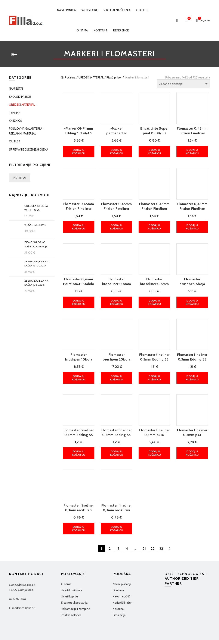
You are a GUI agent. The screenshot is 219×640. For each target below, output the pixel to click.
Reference (121, 30)
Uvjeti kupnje (69, 582)
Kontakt (101, 30)
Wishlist (189, 18)
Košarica (118, 594)
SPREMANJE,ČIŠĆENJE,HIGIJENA (28, 149)
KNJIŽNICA (15, 121)
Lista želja (119, 601)
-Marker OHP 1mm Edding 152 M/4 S (77, 131)
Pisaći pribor (114, 77)
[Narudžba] (183, 84)
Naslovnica (66, 10)
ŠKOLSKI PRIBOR (20, 97)
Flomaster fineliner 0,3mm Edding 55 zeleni (116, 426)
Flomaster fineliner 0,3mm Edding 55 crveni (194, 353)
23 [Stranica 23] (161, 534)
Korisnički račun (122, 588)
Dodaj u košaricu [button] (77, 150)
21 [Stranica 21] (144, 534)
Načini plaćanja (122, 570)
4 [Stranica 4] (127, 534)
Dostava (118, 576)
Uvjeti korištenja (71, 576)
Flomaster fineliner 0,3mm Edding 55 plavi (77, 426)
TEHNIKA (14, 113)
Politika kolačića (71, 601)
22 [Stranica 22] (153, 534)
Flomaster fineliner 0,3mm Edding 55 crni (155, 353)
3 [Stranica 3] (118, 534)
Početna (70, 77)
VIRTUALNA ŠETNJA (117, 10)
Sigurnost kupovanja (74, 588)
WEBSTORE (89, 10)
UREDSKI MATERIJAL (91, 77)
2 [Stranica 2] (110, 534)
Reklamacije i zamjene (75, 594)
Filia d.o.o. (26, 633)
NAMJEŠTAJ (16, 88)
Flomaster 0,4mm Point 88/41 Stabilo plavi (77, 280)
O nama (82, 30)
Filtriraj (19, 178)
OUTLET (142, 10)
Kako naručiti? (121, 582)
